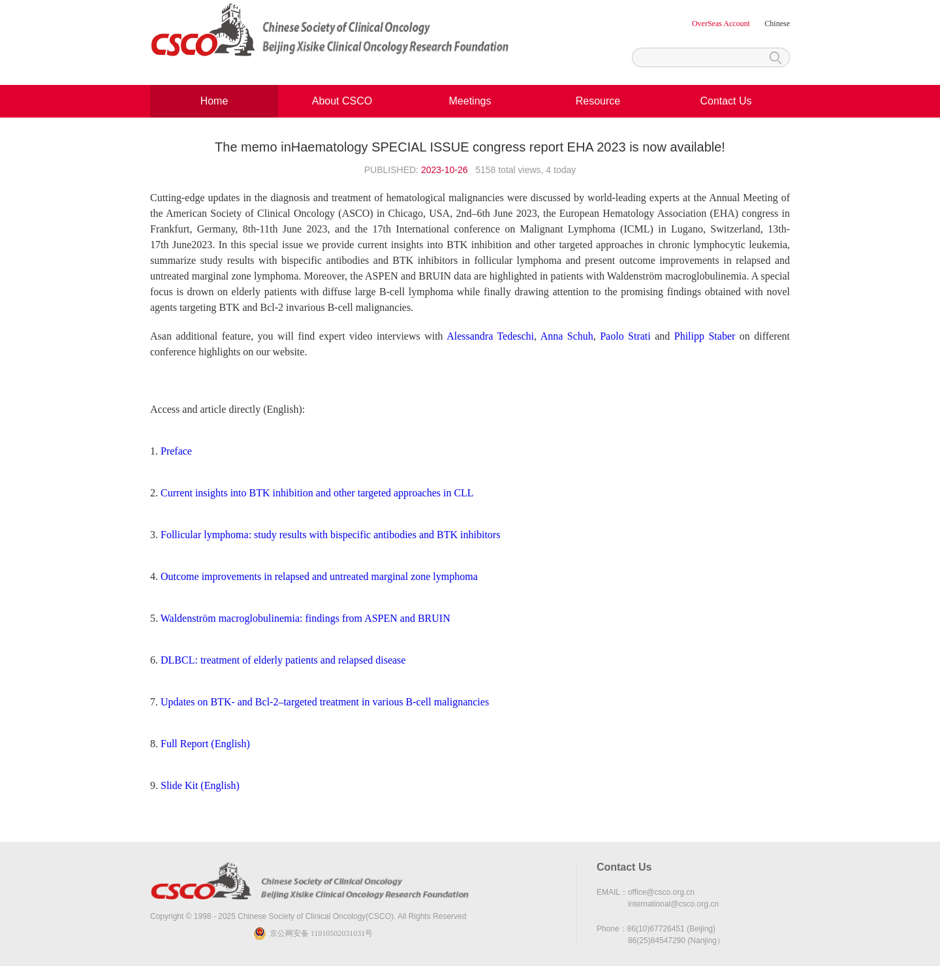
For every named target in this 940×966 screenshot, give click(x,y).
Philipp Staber (705, 336)
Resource (598, 100)
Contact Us (725, 100)
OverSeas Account (722, 23)
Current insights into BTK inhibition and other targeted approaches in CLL (317, 492)
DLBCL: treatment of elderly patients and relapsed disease (283, 660)
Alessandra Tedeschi (490, 336)
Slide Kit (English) (200, 785)
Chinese (777, 23)
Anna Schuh (566, 336)
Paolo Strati (625, 336)
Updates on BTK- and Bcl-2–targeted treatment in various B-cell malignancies (325, 701)
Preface (176, 451)
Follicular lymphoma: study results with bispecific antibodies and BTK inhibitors (330, 534)
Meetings (470, 100)
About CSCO (342, 100)
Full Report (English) (205, 743)
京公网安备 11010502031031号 (321, 933)
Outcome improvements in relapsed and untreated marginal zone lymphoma (319, 576)
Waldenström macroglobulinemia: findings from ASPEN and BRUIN (305, 618)
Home (214, 100)
